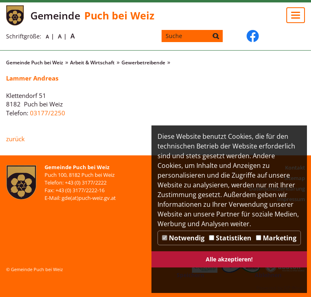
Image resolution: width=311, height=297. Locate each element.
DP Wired (294, 287)
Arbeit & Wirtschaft (92, 62)
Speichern (190, 275)
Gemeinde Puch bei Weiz (34, 62)
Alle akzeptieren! (229, 259)
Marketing (276, 237)
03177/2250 (47, 113)
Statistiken (230, 237)
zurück (15, 139)
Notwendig (183, 237)
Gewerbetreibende (143, 62)
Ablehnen (268, 275)
